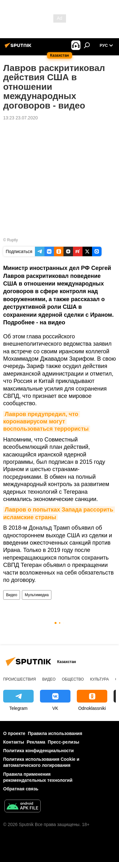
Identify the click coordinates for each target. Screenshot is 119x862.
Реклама (36, 742)
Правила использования (55, 733)
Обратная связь (20, 788)
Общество (73, 679)
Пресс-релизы (63, 742)
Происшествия (19, 679)
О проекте (14, 733)
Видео (11, 595)
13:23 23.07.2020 (20, 117)
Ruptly (12, 240)
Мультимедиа (37, 595)
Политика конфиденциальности (38, 750)
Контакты (13, 742)
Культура (99, 679)
